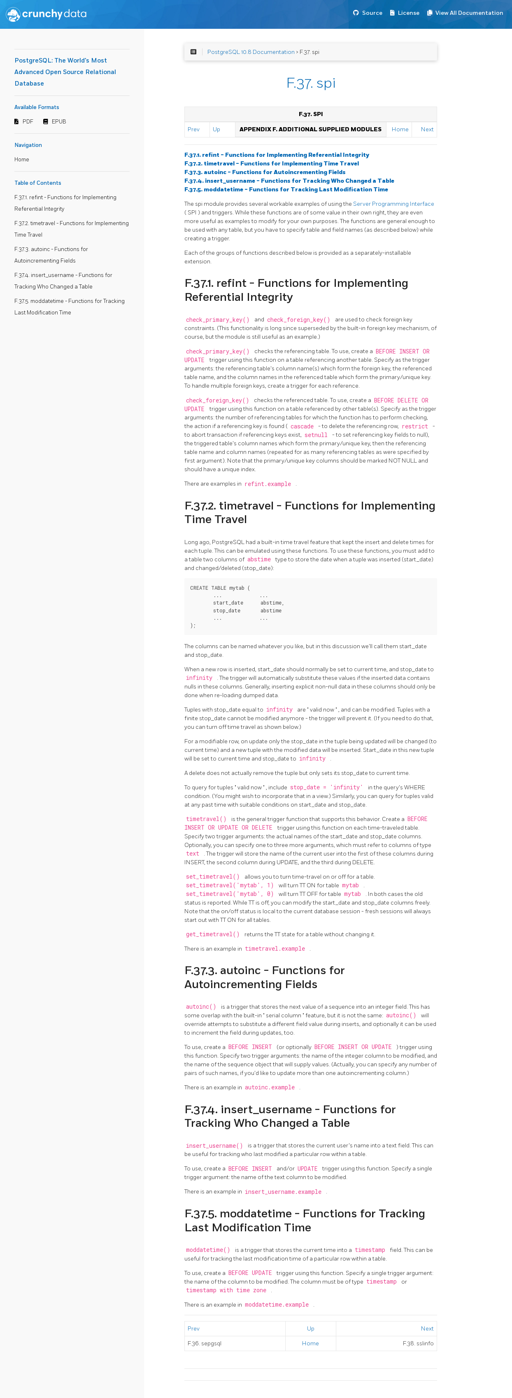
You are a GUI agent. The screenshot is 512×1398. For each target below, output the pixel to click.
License (408, 12)
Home (21, 159)
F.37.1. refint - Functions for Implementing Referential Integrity (276, 154)
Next (427, 129)
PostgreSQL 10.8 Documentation (251, 52)
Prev (194, 129)
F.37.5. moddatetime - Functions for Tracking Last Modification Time (286, 189)
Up (216, 129)
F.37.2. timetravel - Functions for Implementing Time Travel (271, 163)
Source (372, 12)
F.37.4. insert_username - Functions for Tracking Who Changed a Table (289, 180)
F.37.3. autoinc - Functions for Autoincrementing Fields (265, 172)
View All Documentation (469, 12)
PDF (28, 122)
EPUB (59, 122)
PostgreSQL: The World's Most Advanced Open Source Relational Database (65, 72)
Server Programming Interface (393, 203)
